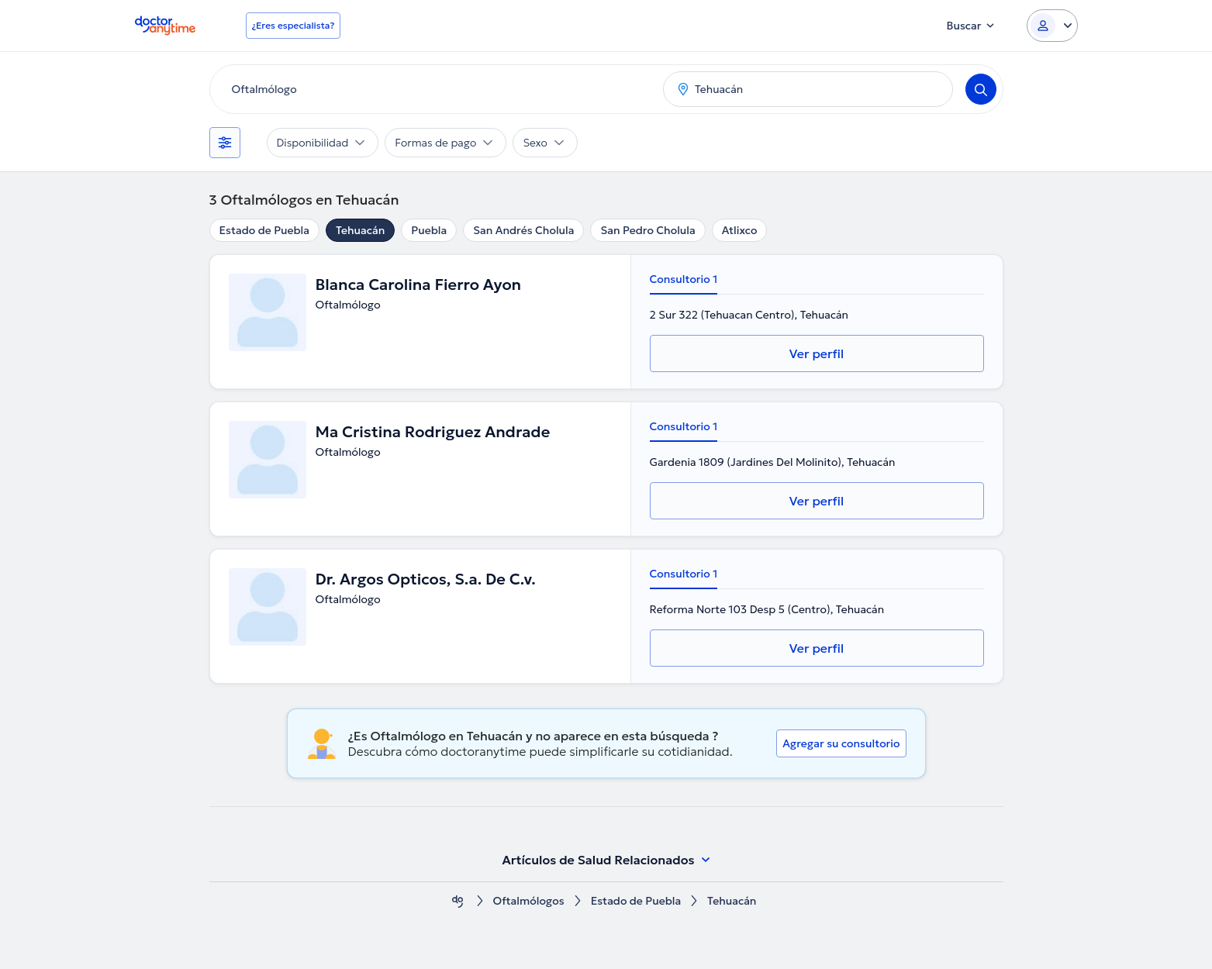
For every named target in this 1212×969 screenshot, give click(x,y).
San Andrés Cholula (523, 230)
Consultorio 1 (684, 279)
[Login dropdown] (1052, 25)
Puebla (429, 230)
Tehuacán (360, 230)
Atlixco (740, 230)
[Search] (980, 89)
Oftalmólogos (529, 901)
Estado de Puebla (264, 230)
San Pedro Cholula (647, 230)
